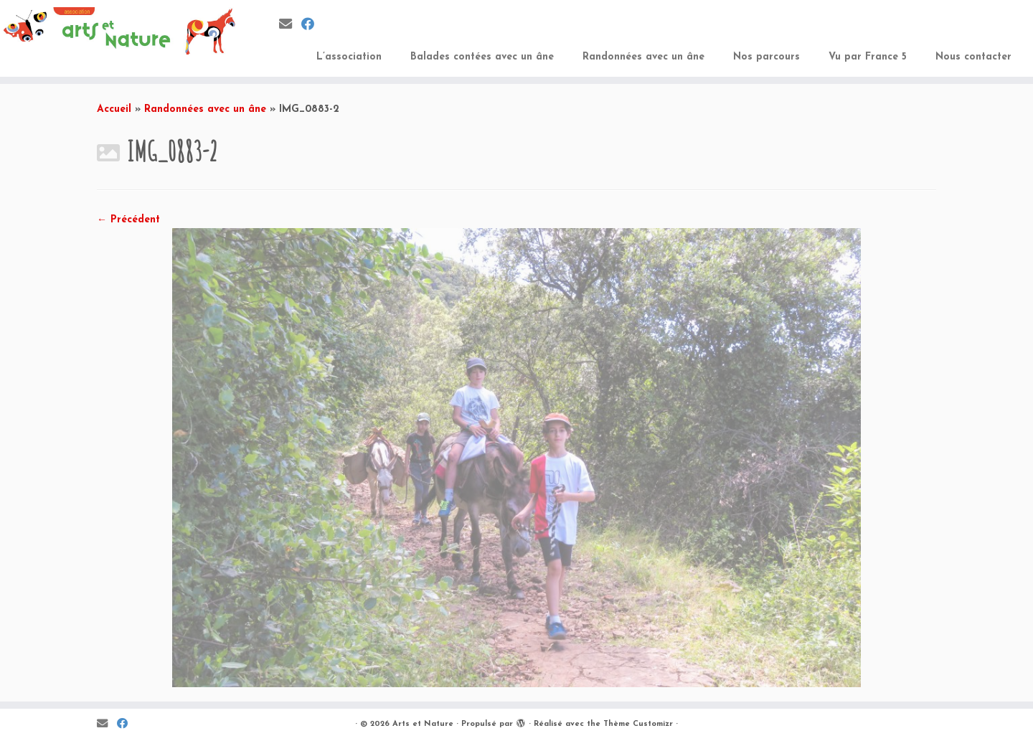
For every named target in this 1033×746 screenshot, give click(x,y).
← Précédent (128, 219)
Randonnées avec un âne (643, 57)
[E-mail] (290, 25)
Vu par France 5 (868, 57)
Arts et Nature (422, 724)
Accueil (114, 109)
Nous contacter (973, 57)
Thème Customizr (638, 724)
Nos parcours (766, 57)
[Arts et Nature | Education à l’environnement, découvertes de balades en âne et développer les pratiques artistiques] (119, 31)
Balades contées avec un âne (482, 57)
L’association (349, 57)
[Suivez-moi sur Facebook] (312, 25)
